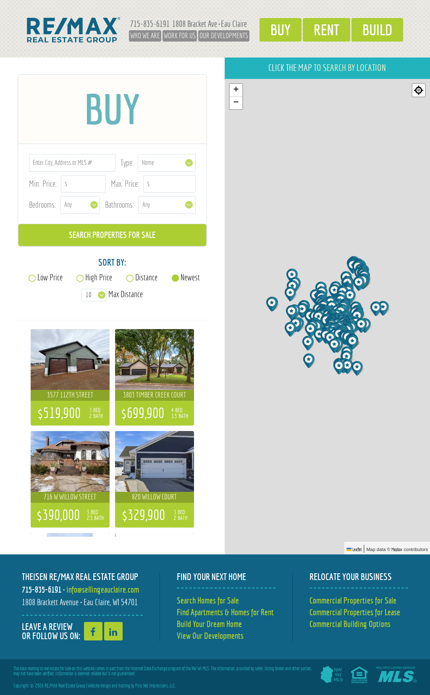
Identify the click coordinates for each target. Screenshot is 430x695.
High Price (98, 277)
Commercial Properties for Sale (352, 600)
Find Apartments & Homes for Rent (225, 612)
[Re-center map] (418, 90)
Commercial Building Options (350, 624)
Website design (99, 686)
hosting (124, 686)
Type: (127, 162)
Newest (190, 277)
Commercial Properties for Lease (354, 612)
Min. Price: (43, 183)
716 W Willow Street (70, 497)
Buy (280, 30)
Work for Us (180, 35)
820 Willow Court (154, 497)
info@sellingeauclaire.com (102, 589)
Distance (146, 277)
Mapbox (396, 549)
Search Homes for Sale (208, 600)
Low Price (50, 277)
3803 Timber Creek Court (154, 395)
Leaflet (354, 549)
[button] (292, 312)
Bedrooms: (42, 204)
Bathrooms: (119, 204)
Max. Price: (125, 183)
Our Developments (223, 35)
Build (377, 30)
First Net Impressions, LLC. (155, 686)
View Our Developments (210, 635)
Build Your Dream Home (209, 624)
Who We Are (145, 35)
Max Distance (125, 294)
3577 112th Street (70, 395)
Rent (326, 30)
